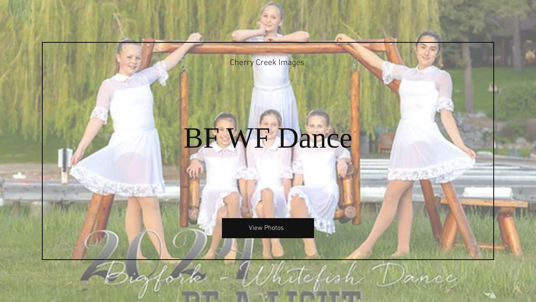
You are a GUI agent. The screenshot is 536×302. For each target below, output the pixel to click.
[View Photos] (268, 228)
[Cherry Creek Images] (268, 63)
